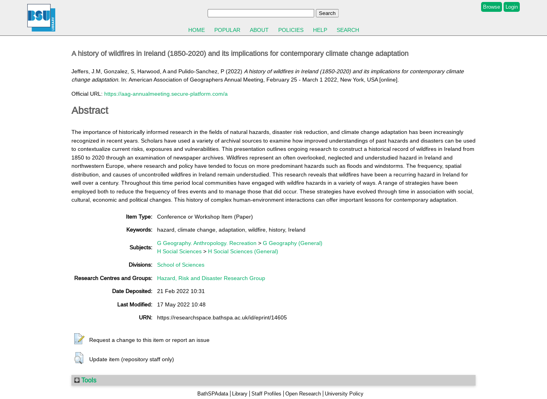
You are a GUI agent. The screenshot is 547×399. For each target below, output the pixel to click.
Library (239, 394)
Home (196, 30)
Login (512, 7)
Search (348, 30)
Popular (227, 30)
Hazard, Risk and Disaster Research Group (211, 278)
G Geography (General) (292, 243)
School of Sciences (180, 265)
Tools (85, 380)
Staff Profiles (266, 394)
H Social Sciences (179, 251)
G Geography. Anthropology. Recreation (207, 243)
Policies (290, 30)
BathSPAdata (212, 394)
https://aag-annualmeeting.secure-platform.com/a (166, 94)
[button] (79, 339)
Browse (491, 7)
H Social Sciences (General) (243, 251)
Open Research (303, 394)
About (259, 30)
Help (320, 30)
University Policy (344, 394)
